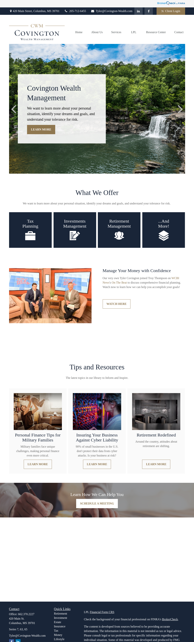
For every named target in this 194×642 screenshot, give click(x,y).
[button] (79, 32)
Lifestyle (59, 639)
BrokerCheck (170, 619)
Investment (60, 617)
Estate (57, 622)
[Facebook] (149, 11)
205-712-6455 (75, 11)
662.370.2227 (26, 614)
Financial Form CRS (102, 612)
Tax (56, 630)
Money (58, 634)
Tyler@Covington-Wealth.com (111, 11)
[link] (119, 282)
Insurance (59, 626)
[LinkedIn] (138, 11)
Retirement (60, 613)
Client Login (170, 11)
